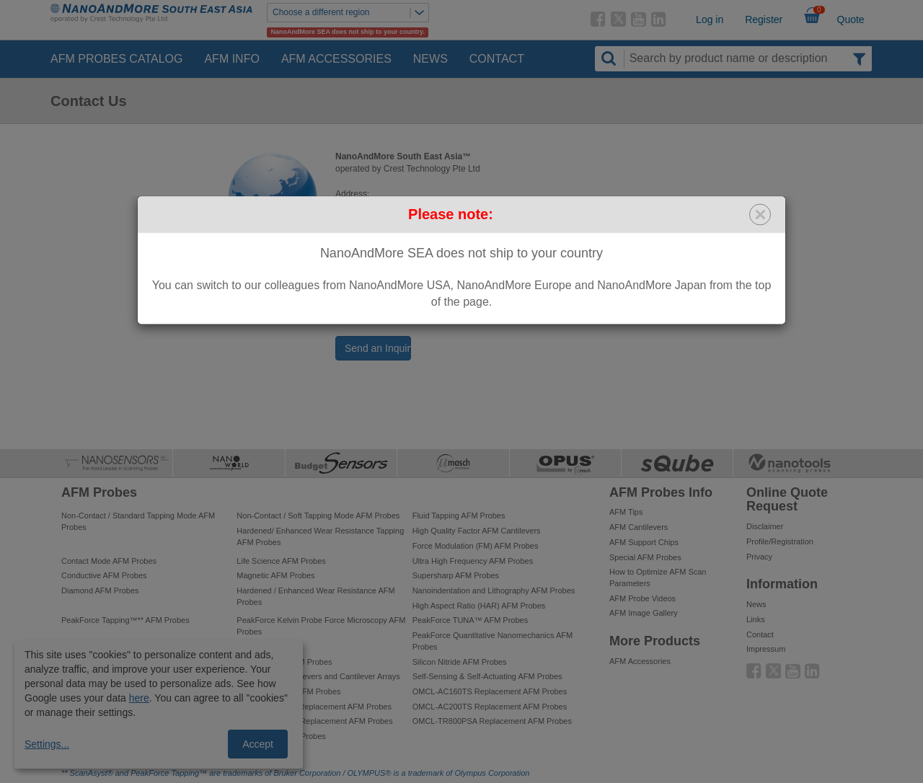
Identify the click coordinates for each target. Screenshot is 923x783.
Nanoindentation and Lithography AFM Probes (493, 590)
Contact (496, 59)
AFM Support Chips (644, 542)
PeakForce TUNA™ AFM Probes (470, 620)
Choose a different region (350, 13)
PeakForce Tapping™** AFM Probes (125, 620)
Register (763, 19)
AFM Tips (625, 512)
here (139, 698)
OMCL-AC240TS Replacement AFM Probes (314, 706)
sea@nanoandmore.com (409, 293)
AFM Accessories (336, 59)
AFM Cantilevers (638, 527)
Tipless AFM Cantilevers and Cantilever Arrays (318, 676)
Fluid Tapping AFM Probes (458, 515)
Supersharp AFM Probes (455, 575)
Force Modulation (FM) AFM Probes (475, 545)
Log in (709, 19)
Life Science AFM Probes (281, 561)
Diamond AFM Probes (100, 590)
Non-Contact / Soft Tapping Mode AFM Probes (318, 515)
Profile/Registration (779, 541)
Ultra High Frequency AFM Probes (473, 561)
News (430, 59)
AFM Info (231, 59)
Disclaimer (764, 526)
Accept (257, 744)
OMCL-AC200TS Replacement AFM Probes (490, 706)
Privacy (759, 556)
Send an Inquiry (378, 348)
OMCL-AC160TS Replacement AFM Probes (490, 691)
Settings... (47, 744)
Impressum (765, 649)
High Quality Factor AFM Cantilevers (476, 530)
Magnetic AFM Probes (275, 575)
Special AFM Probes (645, 557)
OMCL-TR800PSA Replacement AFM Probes (492, 721)
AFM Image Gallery (643, 613)
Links (755, 619)
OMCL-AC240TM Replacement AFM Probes (314, 721)
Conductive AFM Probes (104, 575)
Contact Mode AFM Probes (108, 561)
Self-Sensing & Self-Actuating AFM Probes (487, 676)
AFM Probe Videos (642, 598)
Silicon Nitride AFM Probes (459, 662)
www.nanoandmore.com (417, 317)
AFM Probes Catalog (116, 59)
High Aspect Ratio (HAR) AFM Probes (479, 605)
